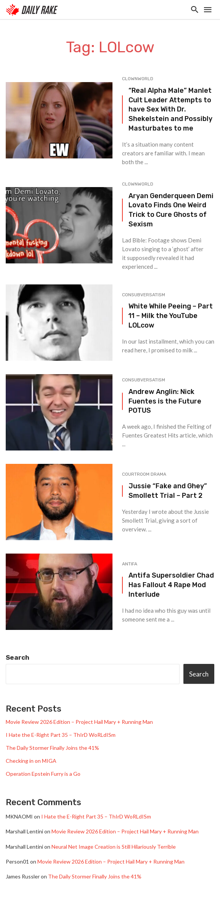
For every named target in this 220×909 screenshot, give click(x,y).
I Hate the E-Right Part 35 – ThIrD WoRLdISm (61, 734)
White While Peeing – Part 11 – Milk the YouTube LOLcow (170, 315)
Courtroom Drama (144, 474)
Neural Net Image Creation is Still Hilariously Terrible (113, 846)
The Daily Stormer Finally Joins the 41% (52, 747)
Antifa (129, 564)
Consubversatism (143, 294)
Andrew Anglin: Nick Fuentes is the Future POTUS (164, 401)
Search (17, 657)
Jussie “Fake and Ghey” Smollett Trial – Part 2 (167, 490)
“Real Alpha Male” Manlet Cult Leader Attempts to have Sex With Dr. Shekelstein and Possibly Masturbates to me (170, 109)
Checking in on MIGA (31, 760)
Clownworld (137, 78)
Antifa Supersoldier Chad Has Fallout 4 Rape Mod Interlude (171, 584)
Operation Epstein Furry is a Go (43, 773)
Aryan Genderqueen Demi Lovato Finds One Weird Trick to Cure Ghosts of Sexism (171, 210)
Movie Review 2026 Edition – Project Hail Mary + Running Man (79, 721)
